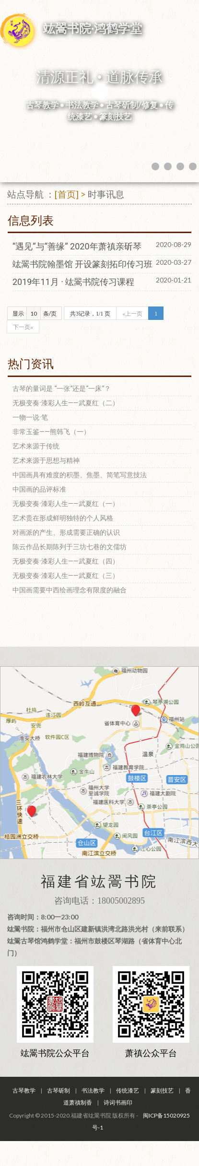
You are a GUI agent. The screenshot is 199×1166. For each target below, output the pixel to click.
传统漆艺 (127, 1090)
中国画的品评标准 (39, 489)
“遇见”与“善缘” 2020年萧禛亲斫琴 (76, 246)
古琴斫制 (58, 1090)
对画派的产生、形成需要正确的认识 (66, 532)
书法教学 (93, 1090)
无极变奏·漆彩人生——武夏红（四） (65, 561)
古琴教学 (23, 1090)
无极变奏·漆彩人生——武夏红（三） (65, 575)
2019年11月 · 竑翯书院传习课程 (73, 282)
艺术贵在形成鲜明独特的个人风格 (62, 518)
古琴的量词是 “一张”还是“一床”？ (61, 388)
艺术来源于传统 (35, 446)
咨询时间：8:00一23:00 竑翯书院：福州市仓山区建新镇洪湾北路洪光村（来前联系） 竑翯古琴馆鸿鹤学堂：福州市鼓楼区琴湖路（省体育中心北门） (97, 935)
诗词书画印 (118, 1102)
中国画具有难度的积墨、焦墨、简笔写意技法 (79, 475)
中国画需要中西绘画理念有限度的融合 (69, 590)
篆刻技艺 (162, 1090)
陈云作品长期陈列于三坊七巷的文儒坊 (69, 547)
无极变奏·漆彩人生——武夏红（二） (65, 403)
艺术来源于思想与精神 (46, 460)
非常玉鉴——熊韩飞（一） (51, 432)
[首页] (67, 194)
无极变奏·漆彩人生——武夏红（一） (65, 503)
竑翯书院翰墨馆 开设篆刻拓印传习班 (82, 264)
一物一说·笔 (30, 417)
